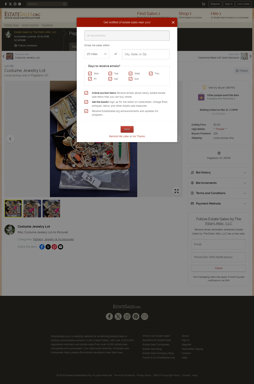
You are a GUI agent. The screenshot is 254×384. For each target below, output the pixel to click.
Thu (157, 73)
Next (127, 129)
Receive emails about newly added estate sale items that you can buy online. (128, 95)
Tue (116, 73)
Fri (95, 78)
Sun (136, 78)
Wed (137, 73)
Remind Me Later (119, 136)
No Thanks (139, 136)
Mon (96, 73)
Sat (116, 78)
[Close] (173, 22)
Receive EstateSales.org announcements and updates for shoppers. (125, 113)
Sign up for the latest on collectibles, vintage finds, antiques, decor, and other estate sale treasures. (130, 103)
